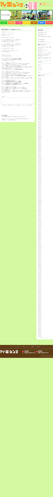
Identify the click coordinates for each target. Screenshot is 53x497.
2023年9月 (39, 138)
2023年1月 (39, 153)
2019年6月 (39, 234)
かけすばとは (40, 68)
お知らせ (39, 64)
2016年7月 (39, 300)
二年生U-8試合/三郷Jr (41, 39)
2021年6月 (39, 189)
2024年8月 (39, 117)
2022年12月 (40, 155)
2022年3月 (39, 172)
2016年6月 (39, 302)
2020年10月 (40, 204)
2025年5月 (39, 100)
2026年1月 (39, 85)
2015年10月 (40, 317)
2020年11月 (40, 202)
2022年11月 (40, 157)
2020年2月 (39, 219)
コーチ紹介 (23, 346)
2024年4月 (39, 125)
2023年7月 (39, 142)
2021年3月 (39, 194)
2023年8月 (39, 140)
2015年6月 (39, 324)
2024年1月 (39, 130)
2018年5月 (39, 258)
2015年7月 (39, 322)
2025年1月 (39, 108)
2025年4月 (39, 102)
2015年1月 (39, 334)
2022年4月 (39, 170)
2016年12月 (40, 290)
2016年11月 (40, 292)
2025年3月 (39, 104)
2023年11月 (40, 134)
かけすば (39, 66)
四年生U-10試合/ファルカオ (42, 34)
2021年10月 (40, 181)
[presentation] (6, 111)
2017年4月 (39, 283)
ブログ (39, 72)
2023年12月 (40, 132)
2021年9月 (39, 183)
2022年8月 (39, 162)
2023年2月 (39, 151)
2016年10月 (40, 294)
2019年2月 (39, 241)
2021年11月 (40, 179)
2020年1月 (39, 221)
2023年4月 (39, 147)
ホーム (11, 346)
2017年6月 (39, 279)
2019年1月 (39, 243)
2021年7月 (39, 187)
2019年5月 (39, 236)
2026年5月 (39, 78)
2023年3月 (39, 149)
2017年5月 (39, 281)
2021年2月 (39, 196)
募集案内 (32, 346)
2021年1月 (39, 198)
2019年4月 (39, 238)
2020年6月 (39, 211)
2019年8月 (39, 230)
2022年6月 (39, 166)
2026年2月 (39, 83)
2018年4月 (39, 260)
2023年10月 (40, 136)
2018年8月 (39, 253)
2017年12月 (40, 268)
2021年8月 (39, 185)
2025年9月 (39, 93)
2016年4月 (39, 305)
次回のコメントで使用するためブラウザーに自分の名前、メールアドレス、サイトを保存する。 (17, 106)
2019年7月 (39, 232)
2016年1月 (39, 311)
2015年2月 (39, 332)
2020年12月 (40, 200)
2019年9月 (39, 228)
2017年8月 (39, 275)
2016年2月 (39, 309)
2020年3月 (39, 217)
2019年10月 (40, 226)
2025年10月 (40, 91)
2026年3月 (39, 81)
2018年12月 (40, 245)
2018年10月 (40, 249)
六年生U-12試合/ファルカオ (42, 32)
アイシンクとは (17, 346)
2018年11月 (40, 247)
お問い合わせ (38, 346)
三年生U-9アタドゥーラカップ (42, 50)
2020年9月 (39, 206)
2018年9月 (39, 251)
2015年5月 (39, 326)
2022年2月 (39, 174)
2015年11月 (40, 315)
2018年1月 (39, 266)
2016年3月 (39, 307)
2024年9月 (39, 115)
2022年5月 (39, 168)
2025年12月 (40, 87)
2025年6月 (39, 98)
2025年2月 (39, 106)
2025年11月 (40, 89)
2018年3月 (39, 262)
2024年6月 (39, 121)
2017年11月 (40, 270)
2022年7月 (39, 164)
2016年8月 (39, 298)
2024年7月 (39, 119)
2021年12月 (40, 177)
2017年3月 (39, 285)
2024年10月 (40, 113)
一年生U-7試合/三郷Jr (41, 41)
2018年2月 (39, 264)
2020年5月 (39, 213)
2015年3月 (39, 330)
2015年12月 (40, 313)
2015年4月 (39, 328)
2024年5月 (39, 123)
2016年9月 (39, 296)
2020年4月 (39, 215)
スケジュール (40, 70)
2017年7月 (39, 277)
